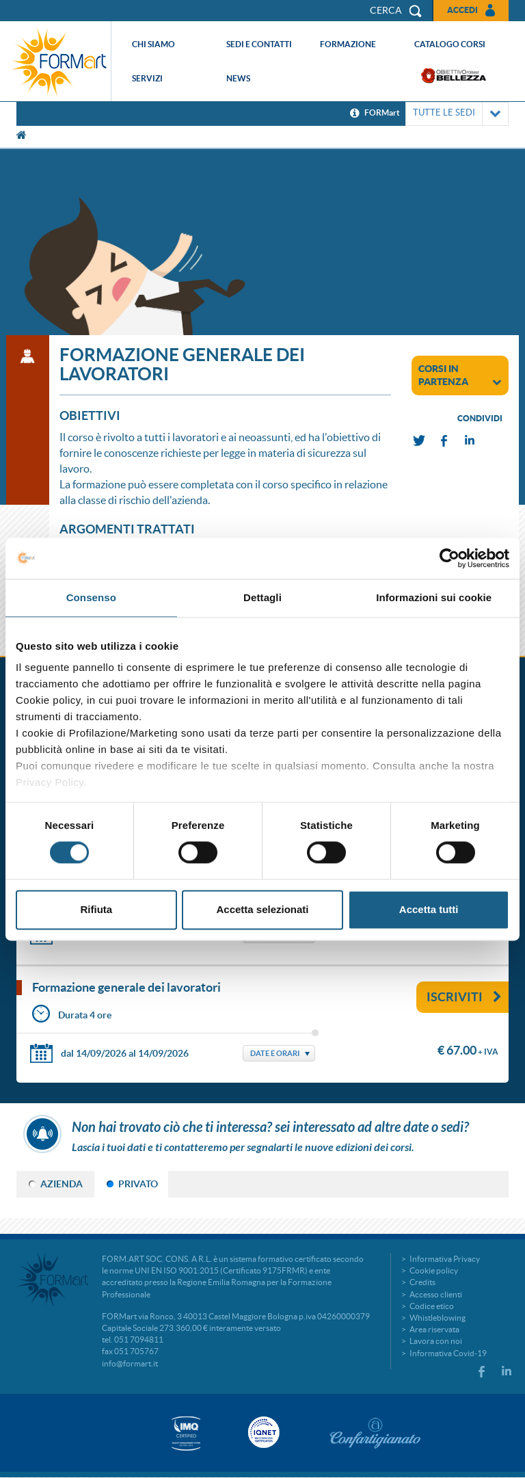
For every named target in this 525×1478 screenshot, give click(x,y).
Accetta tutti (429, 909)
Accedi (462, 9)
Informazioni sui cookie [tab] (434, 597)
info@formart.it (130, 1363)
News (238, 78)
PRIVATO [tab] (138, 1183)
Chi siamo (153, 44)
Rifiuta (96, 909)
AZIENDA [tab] (61, 1183)
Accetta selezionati (262, 909)
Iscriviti (464, 997)
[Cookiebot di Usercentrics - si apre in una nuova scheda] (449, 558)
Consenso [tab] (91, 597)
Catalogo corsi (449, 44)
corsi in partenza (460, 375)
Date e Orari (274, 1053)
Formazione (348, 44)
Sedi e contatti (259, 44)
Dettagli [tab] (262, 597)
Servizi (147, 78)
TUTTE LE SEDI (457, 114)
